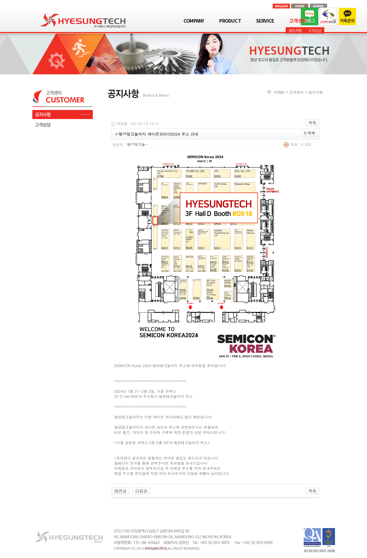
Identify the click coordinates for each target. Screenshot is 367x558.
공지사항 (295, 30)
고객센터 (298, 20)
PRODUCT (230, 20)
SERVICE (265, 20)
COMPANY (194, 20)
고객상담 (314, 30)
